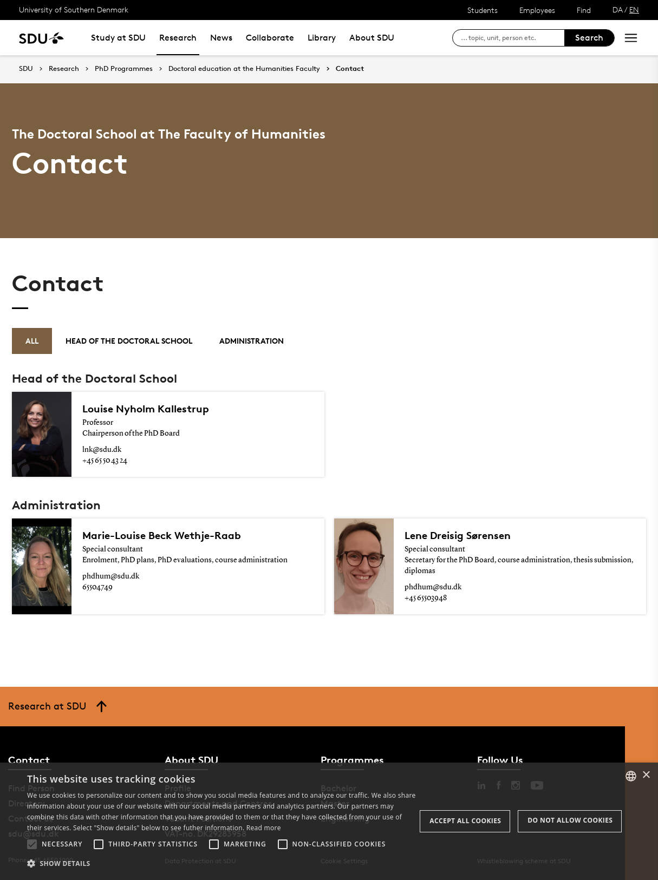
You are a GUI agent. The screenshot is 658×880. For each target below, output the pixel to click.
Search (589, 37)
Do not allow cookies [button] (570, 820)
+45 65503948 (426, 598)
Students (482, 10)
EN (634, 9)
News (221, 37)
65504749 (97, 587)
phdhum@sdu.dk (110, 576)
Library (322, 37)
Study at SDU (118, 37)
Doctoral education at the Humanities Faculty (244, 69)
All (31, 340)
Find (584, 10)
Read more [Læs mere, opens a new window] (263, 827)
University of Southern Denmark (73, 9)
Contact (350, 69)
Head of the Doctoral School (129, 340)
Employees (537, 10)
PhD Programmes (124, 69)
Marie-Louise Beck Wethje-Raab (161, 535)
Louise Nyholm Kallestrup (145, 409)
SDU (26, 68)
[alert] (329, 821)
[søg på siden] (512, 38)
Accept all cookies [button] (465, 820)
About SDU (371, 37)
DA (618, 9)
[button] (32, 844)
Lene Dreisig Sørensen (458, 535)
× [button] (646, 775)
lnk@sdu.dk (101, 450)
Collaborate (270, 37)
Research (178, 37)
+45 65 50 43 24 (104, 460)
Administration (251, 340)
